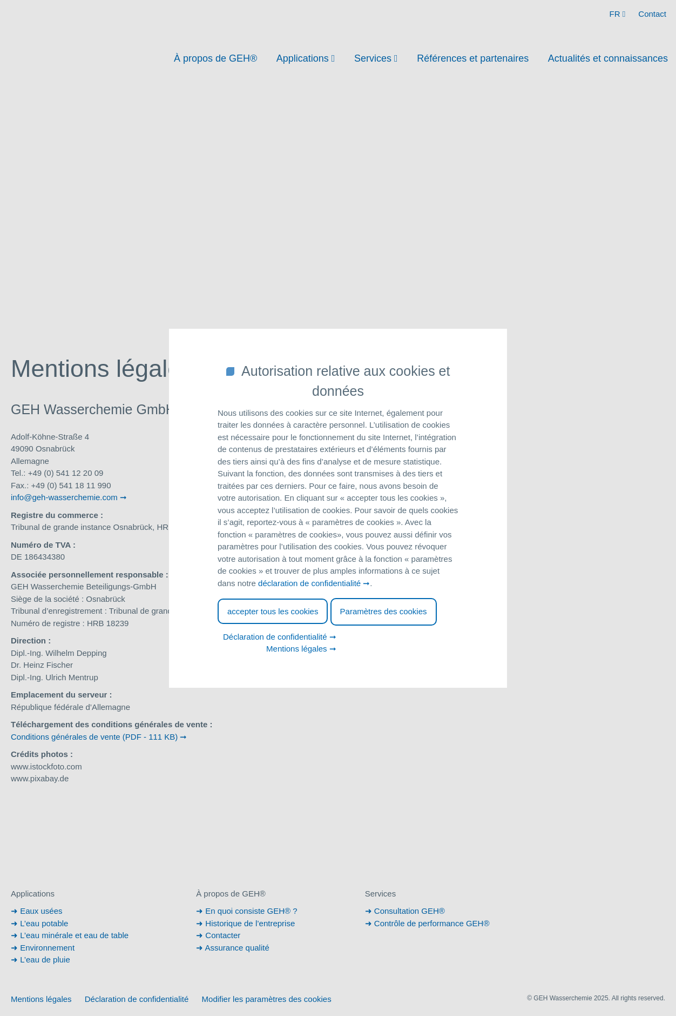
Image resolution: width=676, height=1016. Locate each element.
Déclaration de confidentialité (275, 636)
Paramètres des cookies (383, 611)
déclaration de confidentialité (309, 583)
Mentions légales (296, 648)
